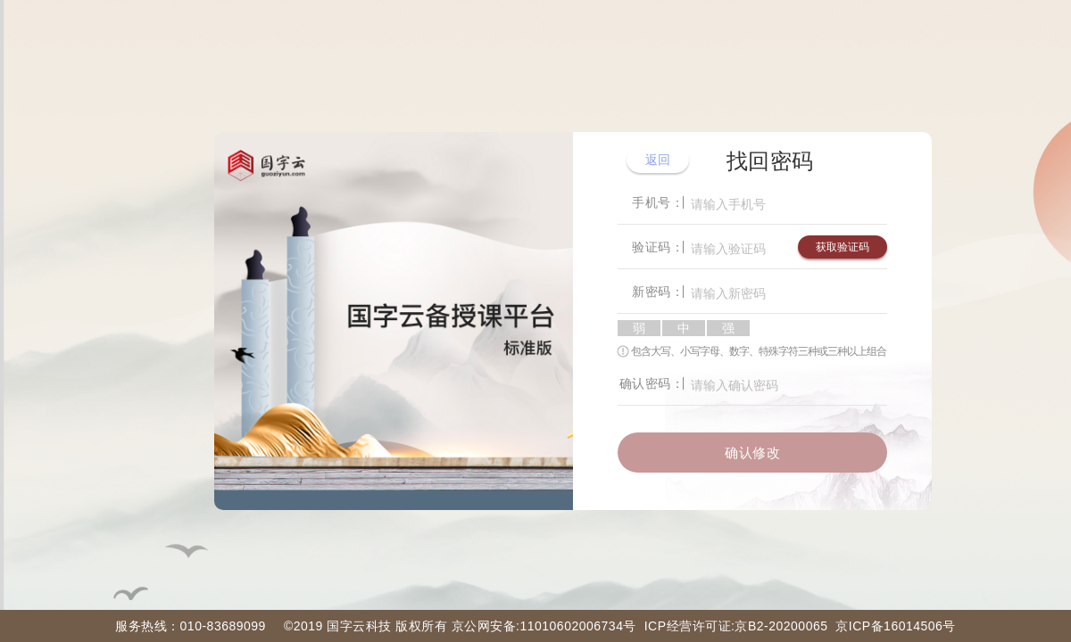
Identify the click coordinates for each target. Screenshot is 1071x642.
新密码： (658, 291)
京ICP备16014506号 (895, 626)
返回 (658, 159)
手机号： (658, 202)
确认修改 (752, 452)
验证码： (658, 247)
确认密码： (652, 383)
